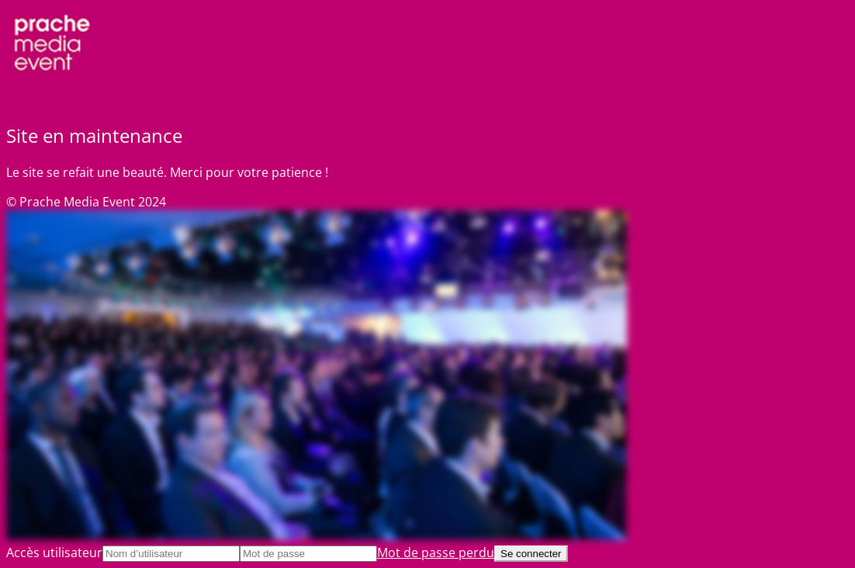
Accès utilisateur (54, 552)
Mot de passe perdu (435, 552)
